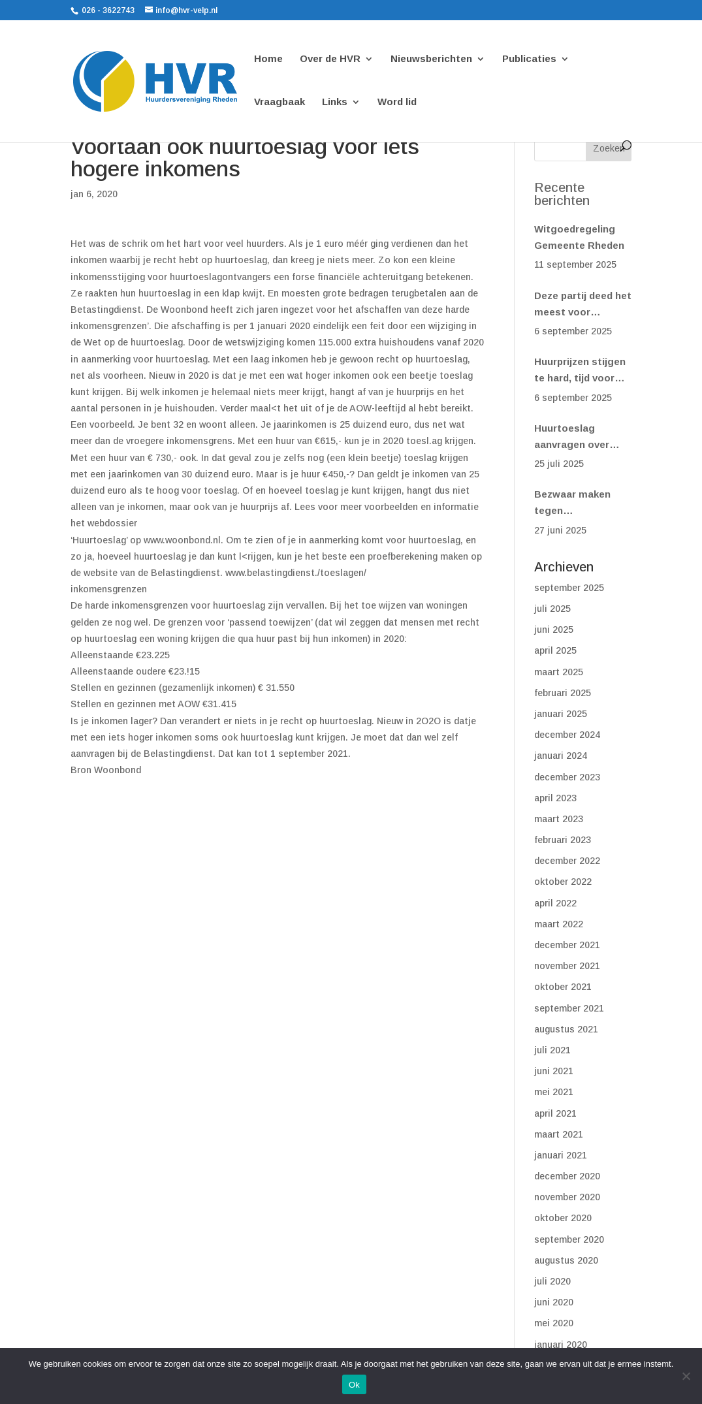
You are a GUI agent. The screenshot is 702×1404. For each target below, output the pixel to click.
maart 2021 (558, 1134)
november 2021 (567, 966)
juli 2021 (552, 1050)
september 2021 (569, 1008)
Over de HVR (330, 59)
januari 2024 (560, 755)
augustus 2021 (566, 1029)
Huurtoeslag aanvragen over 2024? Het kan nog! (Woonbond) (580, 438)
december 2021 (567, 945)
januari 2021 (560, 1155)
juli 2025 (552, 608)
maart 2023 (558, 819)
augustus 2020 (566, 1260)
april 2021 (555, 1113)
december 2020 (567, 1176)
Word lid (397, 102)
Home (268, 59)
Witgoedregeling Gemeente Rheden (579, 237)
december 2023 (567, 777)
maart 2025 (558, 672)
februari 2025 (562, 693)
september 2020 (569, 1239)
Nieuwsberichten (431, 59)
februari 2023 (562, 840)
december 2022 (567, 860)
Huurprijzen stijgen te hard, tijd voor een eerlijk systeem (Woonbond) (581, 371)
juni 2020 (553, 1302)
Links (334, 102)
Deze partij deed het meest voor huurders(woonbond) (582, 305)
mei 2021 (553, 1092)
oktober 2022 (563, 881)
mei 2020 (553, 1323)
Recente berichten (562, 194)
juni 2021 (553, 1071)
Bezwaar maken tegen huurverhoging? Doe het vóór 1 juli (578, 503)
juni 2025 (553, 629)
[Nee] (685, 1375)
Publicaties (529, 59)
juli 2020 (552, 1281)
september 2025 (569, 587)
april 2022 (555, 903)
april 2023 (555, 798)
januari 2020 (560, 1344)
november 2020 (567, 1197)
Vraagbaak (279, 102)
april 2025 (555, 650)
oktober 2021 (563, 986)
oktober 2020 (563, 1218)
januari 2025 (560, 714)
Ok (354, 1385)
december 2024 (567, 734)
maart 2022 (558, 924)
